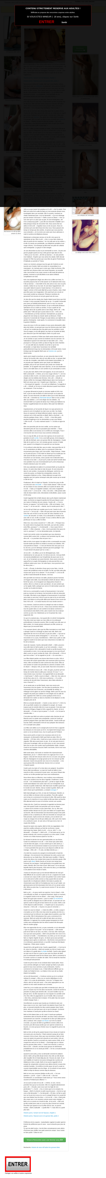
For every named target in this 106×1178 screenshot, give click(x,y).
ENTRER (46, 22)
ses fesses (45, 1021)
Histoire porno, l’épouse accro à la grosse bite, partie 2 (41, 1116)
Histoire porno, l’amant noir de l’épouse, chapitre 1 (40, 1113)
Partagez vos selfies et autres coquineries (18, 1173)
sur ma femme (57, 898)
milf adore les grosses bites (51, 1147)
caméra (26, 515)
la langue (54, 790)
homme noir (52, 351)
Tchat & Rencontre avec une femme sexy (45, 1140)
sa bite (36, 438)
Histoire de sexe (36, 1147)
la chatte (44, 951)
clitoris (33, 861)
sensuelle (38, 484)
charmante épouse (45, 397)
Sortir (64, 22)
